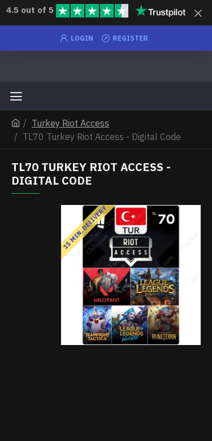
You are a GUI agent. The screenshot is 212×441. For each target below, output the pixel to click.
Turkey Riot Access (70, 123)
